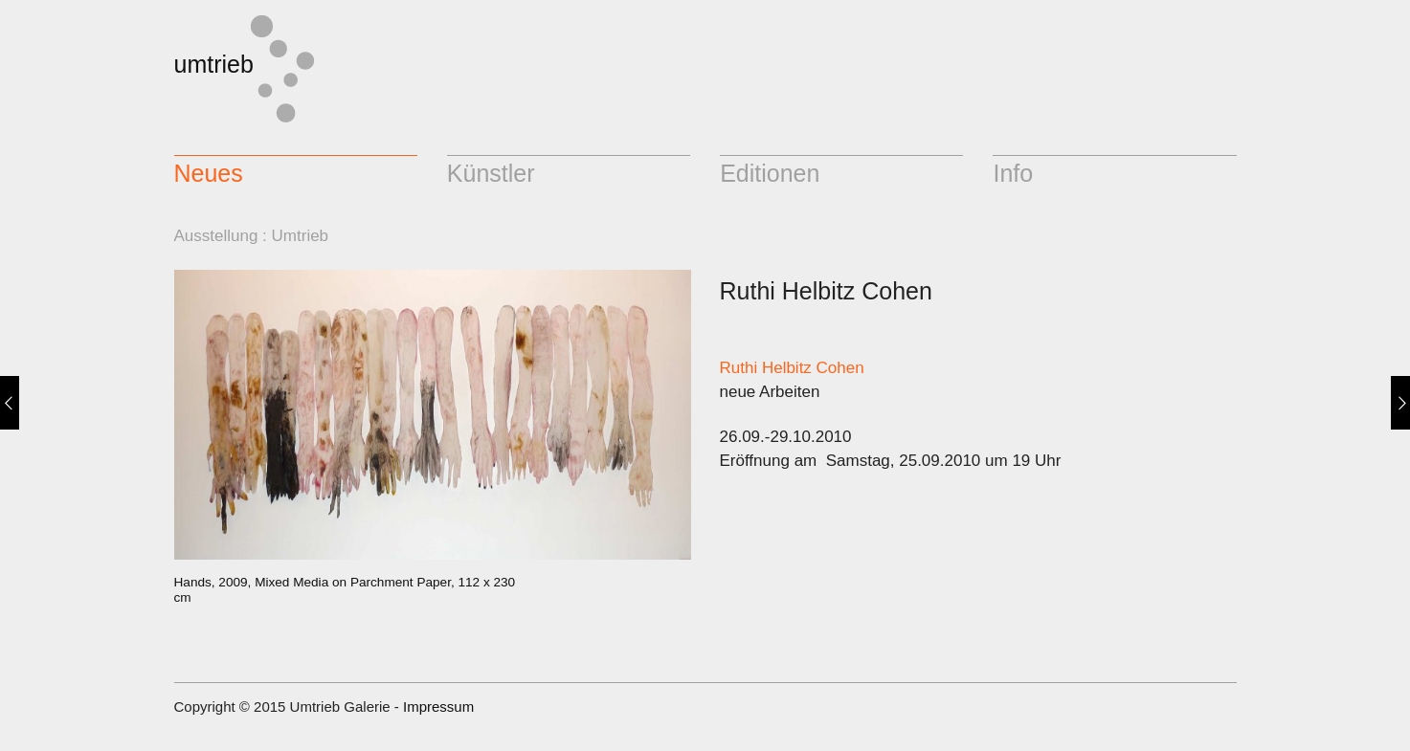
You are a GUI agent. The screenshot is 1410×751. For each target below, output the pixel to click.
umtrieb (214, 64)
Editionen (769, 173)
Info (1013, 173)
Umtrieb (300, 236)
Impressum (438, 706)
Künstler (491, 173)
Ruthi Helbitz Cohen (792, 368)
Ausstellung (216, 236)
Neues (208, 173)
